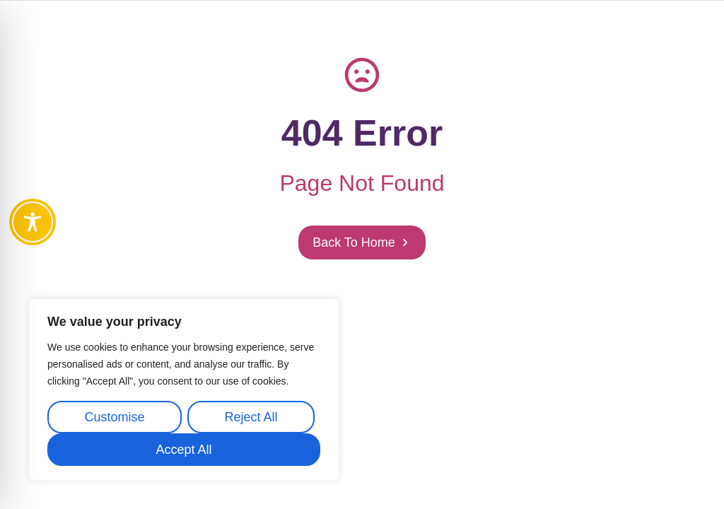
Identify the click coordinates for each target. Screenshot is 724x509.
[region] (183, 389)
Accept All (183, 450)
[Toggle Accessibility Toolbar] (32, 222)
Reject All (250, 417)
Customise (114, 417)
